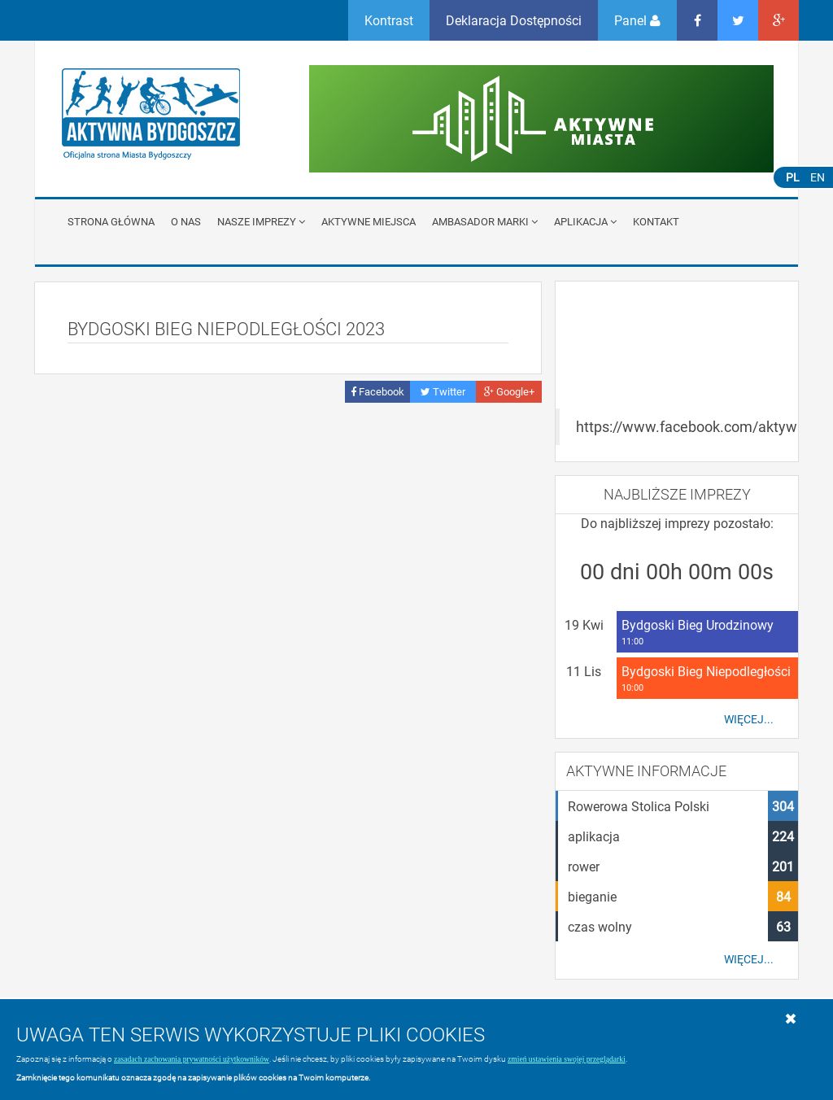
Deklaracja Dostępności (514, 19)
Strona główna (111, 221)
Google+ (509, 391)
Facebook (377, 391)
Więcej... (749, 719)
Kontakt (656, 221)
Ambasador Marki (485, 221)
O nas (186, 221)
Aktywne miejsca (368, 221)
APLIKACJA (585, 221)
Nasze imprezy (261, 221)
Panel (637, 19)
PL (793, 177)
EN (817, 177)
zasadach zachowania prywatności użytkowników (191, 1058)
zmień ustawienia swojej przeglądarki (567, 1058)
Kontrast (388, 19)
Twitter (443, 391)
